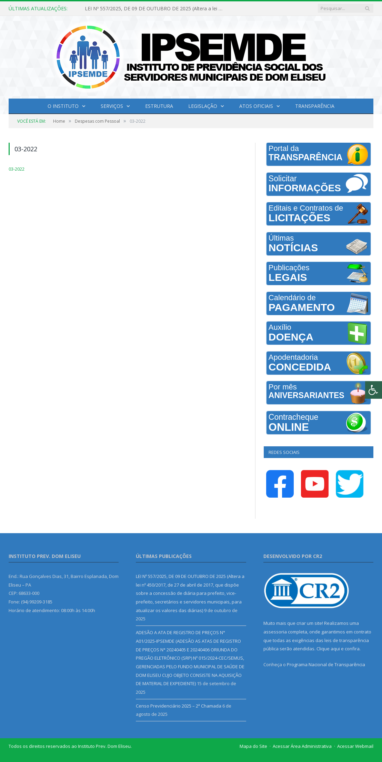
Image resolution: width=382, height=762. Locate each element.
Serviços (112, 106)
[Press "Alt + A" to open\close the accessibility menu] (373, 390)
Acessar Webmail (355, 746)
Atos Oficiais (256, 106)
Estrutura (159, 106)
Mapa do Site (253, 746)
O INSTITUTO (63, 106)
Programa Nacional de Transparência (326, 664)
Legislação (202, 106)
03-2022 (16, 169)
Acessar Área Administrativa (302, 746)
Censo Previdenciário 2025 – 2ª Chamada (178, 706)
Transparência (314, 106)
